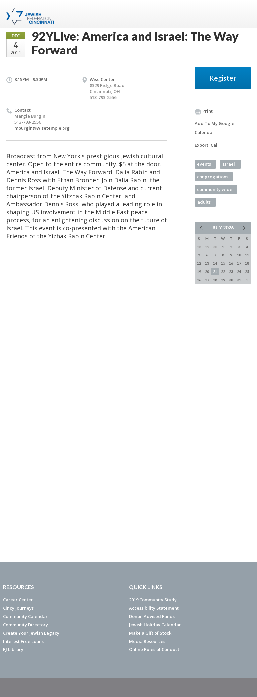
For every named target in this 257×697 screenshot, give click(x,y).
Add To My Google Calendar (214, 127)
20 (207, 271)
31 (239, 280)
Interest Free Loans (23, 641)
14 (215, 263)
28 (215, 280)
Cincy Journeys (18, 608)
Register (222, 78)
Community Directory (25, 625)
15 (223, 263)
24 (239, 271)
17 (239, 263)
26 (199, 280)
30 (231, 280)
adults (204, 202)
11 (247, 255)
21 (215, 271)
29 (223, 280)
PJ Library (13, 649)
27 (207, 280)
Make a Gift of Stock (150, 633)
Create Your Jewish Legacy (31, 633)
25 (247, 271)
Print (204, 111)
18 (247, 263)
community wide (214, 189)
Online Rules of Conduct (154, 649)
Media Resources (147, 641)
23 (231, 271)
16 (231, 263)
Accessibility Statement (154, 608)
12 (199, 263)
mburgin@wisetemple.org (42, 128)
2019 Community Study (153, 600)
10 (239, 255)
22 (223, 271)
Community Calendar (25, 616)
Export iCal (206, 145)
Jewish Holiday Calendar (155, 625)
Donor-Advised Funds (152, 616)
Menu (243, 14)
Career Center (18, 600)
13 (207, 263)
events (204, 164)
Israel (229, 164)
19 (199, 271)
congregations (212, 177)
